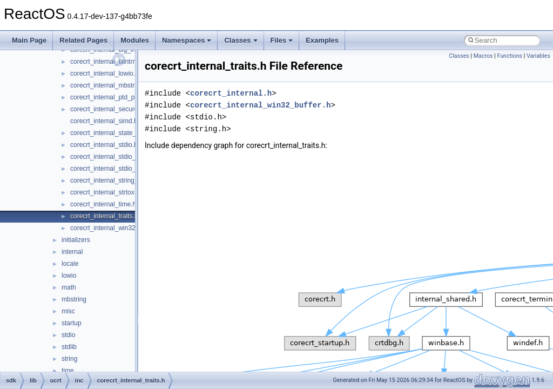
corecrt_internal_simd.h (104, 121)
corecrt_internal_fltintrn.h (105, 61)
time (68, 370)
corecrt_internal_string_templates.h (120, 180)
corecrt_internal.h (231, 93)
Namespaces (187, 40)
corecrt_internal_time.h (103, 204)
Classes (240, 40)
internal (72, 252)
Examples (322, 40)
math (69, 287)
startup (72, 323)
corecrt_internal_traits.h (104, 216)
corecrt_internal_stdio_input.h (112, 156)
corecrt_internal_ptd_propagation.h (120, 97)
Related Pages (83, 40)
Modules (134, 40)
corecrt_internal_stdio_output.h (114, 168)
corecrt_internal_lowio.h (104, 73)
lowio (69, 275)
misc (68, 311)
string (69, 359)
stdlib (69, 347)
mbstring (74, 299)
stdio (68, 335)
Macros (483, 55)
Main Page (29, 40)
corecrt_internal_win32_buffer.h (115, 228)
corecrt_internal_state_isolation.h (117, 133)
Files (282, 40)
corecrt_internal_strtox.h (105, 192)
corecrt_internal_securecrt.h (110, 109)
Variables (538, 55)
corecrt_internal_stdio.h (104, 145)
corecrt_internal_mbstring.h (109, 85)
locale (70, 263)
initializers (76, 240)
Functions (509, 55)
